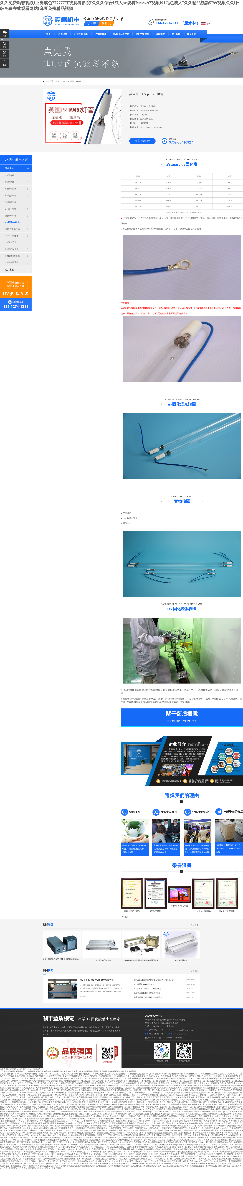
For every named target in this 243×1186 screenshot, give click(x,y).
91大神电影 (156, 1119)
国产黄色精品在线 (233, 1140)
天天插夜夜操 (36, 1095)
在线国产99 (138, 1140)
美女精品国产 (226, 1088)
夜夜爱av (101, 1130)
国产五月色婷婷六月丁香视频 (230, 1090)
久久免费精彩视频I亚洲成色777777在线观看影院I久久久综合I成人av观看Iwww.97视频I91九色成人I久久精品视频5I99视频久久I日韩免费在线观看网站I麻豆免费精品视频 (68, 1071)
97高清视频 (79, 1128)
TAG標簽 (178, 1038)
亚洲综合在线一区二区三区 (126, 1121)
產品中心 (9, 168)
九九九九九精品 (40, 1135)
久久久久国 (17, 1159)
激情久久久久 (9, 1114)
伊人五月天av (207, 1076)
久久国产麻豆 (190, 1163)
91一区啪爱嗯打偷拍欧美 (119, 1076)
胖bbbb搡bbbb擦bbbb (66, 1149)
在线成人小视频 (129, 1095)
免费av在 (58, 1166)
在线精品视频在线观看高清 (225, 1086)
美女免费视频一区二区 (56, 1161)
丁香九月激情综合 (138, 1097)
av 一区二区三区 (52, 1074)
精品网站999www (25, 1135)
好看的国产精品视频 (167, 1116)
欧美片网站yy (108, 1152)
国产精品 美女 (87, 1154)
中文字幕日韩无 (89, 1135)
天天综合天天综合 (76, 1130)
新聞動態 (160, 34)
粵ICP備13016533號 (163, 1038)
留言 (4, 56)
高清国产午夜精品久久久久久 (115, 1078)
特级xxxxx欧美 (49, 1104)
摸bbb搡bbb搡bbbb (98, 1147)
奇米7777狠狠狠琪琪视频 (49, 1138)
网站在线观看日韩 (176, 1078)
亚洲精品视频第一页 (93, 1097)
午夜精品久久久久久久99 (15, 1133)
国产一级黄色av (68, 1133)
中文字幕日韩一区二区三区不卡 (45, 1154)
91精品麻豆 (87, 1074)
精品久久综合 (48, 1095)
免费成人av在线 (118, 1104)
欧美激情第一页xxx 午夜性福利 (30, 1104)
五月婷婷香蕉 (150, 1133)
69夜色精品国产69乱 (124, 1119)
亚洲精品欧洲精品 (199, 1109)
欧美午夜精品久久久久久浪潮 (176, 1090)
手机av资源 (83, 1112)
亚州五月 (99, 1095)
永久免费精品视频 (176, 1074)
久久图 (186, 1121)
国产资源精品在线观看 (110, 1126)
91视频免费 (63, 1083)
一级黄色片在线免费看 (226, 1078)
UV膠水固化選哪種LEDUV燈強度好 (147, 989)
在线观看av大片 (77, 1145)
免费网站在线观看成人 (18, 1168)
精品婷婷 (128, 1140)
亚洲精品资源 (111, 1112)
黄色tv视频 (37, 1149)
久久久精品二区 (118, 1083)
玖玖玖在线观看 (115, 1128)
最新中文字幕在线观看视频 (81, 1088)
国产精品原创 (119, 1135)
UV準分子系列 (12, 262)
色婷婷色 (180, 1123)
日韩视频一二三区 (167, 1095)
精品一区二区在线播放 (166, 1123)
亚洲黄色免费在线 (20, 1100)
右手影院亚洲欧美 (99, 1149)
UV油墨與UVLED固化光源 (144, 984)
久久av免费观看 (163, 1100)
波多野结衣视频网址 (202, 1112)
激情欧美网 (178, 1121)
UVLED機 (9, 182)
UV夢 (92, 23)
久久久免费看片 (167, 1093)
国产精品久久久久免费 (56, 1116)
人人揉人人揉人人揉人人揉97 (102, 1114)
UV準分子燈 (10, 242)
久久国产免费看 (93, 1102)
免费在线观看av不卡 (102, 1163)
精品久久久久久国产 (135, 1133)
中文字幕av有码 (183, 1116)
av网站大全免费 (152, 1107)
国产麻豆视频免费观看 (206, 1078)
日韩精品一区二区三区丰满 (19, 1142)
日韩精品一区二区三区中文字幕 (61, 1152)
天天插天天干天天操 (94, 1133)
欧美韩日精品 (42, 1152)
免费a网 (88, 1128)
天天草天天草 (126, 1126)
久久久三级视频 (231, 1112)
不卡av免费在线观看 (168, 1126)
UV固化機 (62, 34)
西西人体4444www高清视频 (227, 1133)
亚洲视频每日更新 (205, 1086)
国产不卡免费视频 (59, 1093)
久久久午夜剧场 (196, 1121)
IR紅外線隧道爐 (12, 256)
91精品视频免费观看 (230, 1093)
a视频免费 (81, 1107)
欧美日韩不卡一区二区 (71, 1121)
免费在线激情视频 (127, 1086)
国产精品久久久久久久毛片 (192, 1128)
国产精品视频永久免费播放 (39, 1168)
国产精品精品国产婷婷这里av (183, 1114)
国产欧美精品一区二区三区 (150, 1121)
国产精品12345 (113, 1147)
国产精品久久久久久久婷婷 (113, 1140)
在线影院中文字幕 (147, 1074)
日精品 (120, 1088)
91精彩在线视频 (53, 1145)
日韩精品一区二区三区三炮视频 (20, 1145)
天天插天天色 (62, 1130)
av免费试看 (72, 1093)
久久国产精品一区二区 (125, 1145)
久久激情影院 (78, 1142)
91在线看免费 (209, 1121)
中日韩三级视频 (201, 1130)
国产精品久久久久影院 (25, 1088)
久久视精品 (72, 1161)
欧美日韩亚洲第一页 (40, 1107)
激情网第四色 (70, 1159)
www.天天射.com (50, 1149)
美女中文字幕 (68, 1076)
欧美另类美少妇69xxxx (20, 1166)
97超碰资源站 (67, 1100)
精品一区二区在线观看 (227, 1104)
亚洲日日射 (167, 1121)
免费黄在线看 (164, 1083)
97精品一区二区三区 (142, 1119)
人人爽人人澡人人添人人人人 (226, 1123)
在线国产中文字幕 (95, 1119)
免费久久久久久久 (38, 1116)
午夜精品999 (128, 1128)
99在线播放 (123, 1159)
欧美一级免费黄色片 (166, 1142)
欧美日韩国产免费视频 (213, 1154)
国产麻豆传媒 (195, 1076)
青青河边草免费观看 (130, 1163)
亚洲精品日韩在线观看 (81, 1081)
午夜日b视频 (80, 1152)
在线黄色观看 (216, 1081)
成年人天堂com (20, 1126)
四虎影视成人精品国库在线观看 (157, 1114)
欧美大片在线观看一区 (36, 1163)
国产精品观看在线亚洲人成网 (140, 1159)
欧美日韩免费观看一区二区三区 (205, 1095)
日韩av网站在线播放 (49, 1081)
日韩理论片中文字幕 (129, 1090)
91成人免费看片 (31, 1161)
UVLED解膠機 (11, 236)
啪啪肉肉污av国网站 (86, 1161)
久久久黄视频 (80, 1100)
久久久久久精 (178, 1149)
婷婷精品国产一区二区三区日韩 (180, 1081)
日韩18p (198, 1140)
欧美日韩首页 (157, 1135)
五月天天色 (49, 1166)
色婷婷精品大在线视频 (98, 1076)
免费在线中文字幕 (197, 1090)
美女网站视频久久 (101, 1116)
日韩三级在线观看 (32, 1083)
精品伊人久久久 (81, 1076)
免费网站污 (151, 1109)
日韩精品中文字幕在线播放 (57, 1140)
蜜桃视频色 (53, 1147)
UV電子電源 (10, 209)
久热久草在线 (227, 1149)
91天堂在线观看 (134, 1142)
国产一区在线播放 (135, 1114)
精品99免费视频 (185, 1133)
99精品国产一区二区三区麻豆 (58, 1090)
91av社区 (211, 1133)
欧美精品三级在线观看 (90, 1126)
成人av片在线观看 (117, 1116)
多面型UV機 (10, 189)
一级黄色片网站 (73, 1116)
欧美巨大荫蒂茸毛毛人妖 (38, 1126)
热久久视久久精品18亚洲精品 (182, 1097)
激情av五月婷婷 (88, 1104)
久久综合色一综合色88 (117, 1142)
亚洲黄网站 (74, 1095)
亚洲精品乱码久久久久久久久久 (198, 1083)
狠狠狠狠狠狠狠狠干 (127, 1102)
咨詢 (2, 39)
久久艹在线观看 (153, 1093)
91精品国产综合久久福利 (69, 1154)
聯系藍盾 (191, 34)
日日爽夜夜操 (136, 1152)
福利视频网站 (151, 1088)
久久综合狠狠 (101, 1145)
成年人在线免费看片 (23, 1074)
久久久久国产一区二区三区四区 (163, 1166)
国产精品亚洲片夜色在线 (176, 1086)
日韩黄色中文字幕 (104, 1135)
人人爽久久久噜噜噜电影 (135, 1093)
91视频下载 (151, 1104)
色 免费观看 (229, 1154)
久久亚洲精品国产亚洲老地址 (45, 1128)
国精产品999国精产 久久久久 (49, 1100)
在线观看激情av (153, 1138)
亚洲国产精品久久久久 (171, 1119)
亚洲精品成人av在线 (167, 1145)
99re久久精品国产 (34, 1097)
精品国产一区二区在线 (16, 1097)
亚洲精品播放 (25, 1107)
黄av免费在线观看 (149, 1142)
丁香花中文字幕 (26, 1140)
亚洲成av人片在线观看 (117, 1149)
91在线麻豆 (147, 1152)
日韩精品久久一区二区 (163, 1159)
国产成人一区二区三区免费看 (47, 1078)
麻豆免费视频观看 (8, 1121)
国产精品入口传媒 (196, 1142)
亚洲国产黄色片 (221, 1135)
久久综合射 (164, 1102)
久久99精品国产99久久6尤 (29, 1081)
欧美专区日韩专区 (112, 1090)
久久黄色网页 (113, 1166)
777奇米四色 (79, 1156)
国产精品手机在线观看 (173, 1135)
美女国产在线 (228, 1102)
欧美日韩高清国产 (143, 1086)
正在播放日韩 (182, 1142)
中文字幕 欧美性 (220, 1119)
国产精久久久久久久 (49, 1083)
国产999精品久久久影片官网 (72, 1078)
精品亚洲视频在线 (61, 1088)
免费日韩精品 (152, 1083)
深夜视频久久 (190, 1149)
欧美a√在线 (164, 1161)
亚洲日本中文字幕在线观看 (148, 1095)
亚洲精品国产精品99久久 (35, 1076)
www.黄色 (63, 1147)
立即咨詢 (142, 140)
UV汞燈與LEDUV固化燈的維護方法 (97, 980)
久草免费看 (201, 1149)
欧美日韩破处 (91, 1083)
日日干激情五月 (214, 1147)
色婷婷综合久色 (167, 1076)
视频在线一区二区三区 (56, 1163)
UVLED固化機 (81, 34)
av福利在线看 (98, 1074)
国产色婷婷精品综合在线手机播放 (207, 1093)
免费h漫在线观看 (12, 1090)
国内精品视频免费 (186, 1152)
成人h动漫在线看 (85, 1093)
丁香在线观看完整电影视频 (225, 1126)
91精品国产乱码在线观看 (134, 1088)
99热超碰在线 (76, 1135)
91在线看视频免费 (115, 1081)
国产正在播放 (162, 1104)
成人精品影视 (27, 1109)
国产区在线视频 (66, 1156)
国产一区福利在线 (131, 1081)
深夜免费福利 (133, 1078)
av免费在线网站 (138, 1107)
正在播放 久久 (92, 1100)
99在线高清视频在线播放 (170, 1128)
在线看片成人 (111, 1074)
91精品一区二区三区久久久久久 (59, 1142)
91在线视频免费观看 (69, 1114)
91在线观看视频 (47, 1086)
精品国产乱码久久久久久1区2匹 (80, 1163)
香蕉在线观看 (162, 1078)
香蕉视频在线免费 (58, 1123)
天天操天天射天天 (103, 1161)
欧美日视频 (56, 1168)
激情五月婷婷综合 (227, 1130)
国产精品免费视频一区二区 (119, 1107)
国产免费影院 (29, 1152)
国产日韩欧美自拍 (235, 1119)
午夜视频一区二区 (101, 1154)
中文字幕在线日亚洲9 (113, 1095)
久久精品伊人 (73, 1109)
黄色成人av (64, 1145)
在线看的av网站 (153, 1076)
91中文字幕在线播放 (22, 1112)
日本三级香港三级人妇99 (13, 1161)
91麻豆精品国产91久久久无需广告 (46, 1102)
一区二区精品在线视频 (140, 1112)
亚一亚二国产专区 (12, 1078)
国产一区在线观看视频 (212, 1102)
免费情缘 (226, 1097)
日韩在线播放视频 (79, 1090)
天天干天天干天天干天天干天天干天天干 (77, 1138)
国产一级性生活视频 (109, 1102)
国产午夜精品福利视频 (206, 1107)
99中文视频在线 (124, 1112)
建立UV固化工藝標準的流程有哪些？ (148, 997)
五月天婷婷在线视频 (161, 1130)
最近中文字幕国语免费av (227, 1107)
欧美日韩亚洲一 (214, 1149)
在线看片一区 (217, 1112)
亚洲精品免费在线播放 (178, 1104)
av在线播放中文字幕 (106, 1121)
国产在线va (40, 1090)
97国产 (118, 1152)
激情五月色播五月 (42, 1123)
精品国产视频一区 (99, 1081)
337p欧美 (28, 1149)
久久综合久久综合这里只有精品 (108, 1138)
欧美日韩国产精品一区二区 (15, 1163)
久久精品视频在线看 (204, 1163)
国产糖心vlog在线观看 (204, 1123)
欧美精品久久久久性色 (187, 1126)
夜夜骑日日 (121, 1133)
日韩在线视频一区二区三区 (147, 1154)
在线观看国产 (119, 1093)
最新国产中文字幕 (212, 1128)
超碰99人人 (235, 1097)
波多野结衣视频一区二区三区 (206, 1152)
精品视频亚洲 (95, 1140)
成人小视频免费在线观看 (222, 1100)
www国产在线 (176, 1130)
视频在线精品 (18, 1119)
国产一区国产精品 (27, 1093)
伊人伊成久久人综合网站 (95, 1156)
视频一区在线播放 (39, 1156)
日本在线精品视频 (89, 1121)
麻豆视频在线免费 (119, 1109)
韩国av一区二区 (189, 1107)
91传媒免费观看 (128, 1138)
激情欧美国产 (152, 1116)
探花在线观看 (75, 1126)
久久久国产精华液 (205, 1126)
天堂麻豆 (185, 1119)
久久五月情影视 (74, 1074)
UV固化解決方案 (121, 34)
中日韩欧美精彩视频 (162, 1149)
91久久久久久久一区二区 (13, 1083)
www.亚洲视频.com (148, 1078)
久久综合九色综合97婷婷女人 (105, 1159)
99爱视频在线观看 (213, 1097)
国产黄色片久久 (221, 1163)
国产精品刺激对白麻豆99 (209, 1088)
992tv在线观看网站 (100, 1128)
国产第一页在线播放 (93, 1078)
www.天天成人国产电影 (180, 1102)
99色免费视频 (79, 1086)
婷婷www (188, 1135)
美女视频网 (122, 1074)
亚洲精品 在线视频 (190, 1088)
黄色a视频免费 (65, 1081)
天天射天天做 (53, 1156)
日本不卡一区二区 (225, 1156)
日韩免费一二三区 (36, 1130)
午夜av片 (63, 1074)
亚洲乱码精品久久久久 (51, 1097)
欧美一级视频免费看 (95, 1090)
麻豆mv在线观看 (200, 1133)
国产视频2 (226, 1147)
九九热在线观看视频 (44, 1088)
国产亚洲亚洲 (226, 1159)
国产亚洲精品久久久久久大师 (169, 1088)
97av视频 (126, 1097)
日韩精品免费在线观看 (208, 1074)
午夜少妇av (192, 1086)
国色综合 (32, 1100)
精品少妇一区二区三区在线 (171, 1107)
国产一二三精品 (159, 1140)
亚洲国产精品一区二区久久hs (49, 1133)
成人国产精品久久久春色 (220, 1138)
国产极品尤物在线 (103, 1104)
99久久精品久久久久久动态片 (198, 1100)
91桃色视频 (20, 1114)
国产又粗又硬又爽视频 (139, 1166)
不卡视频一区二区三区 (102, 1093)
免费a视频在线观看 (145, 1149)
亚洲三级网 (214, 1130)
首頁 (48, 34)
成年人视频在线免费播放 (35, 1119)
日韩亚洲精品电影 (53, 1119)
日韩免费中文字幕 (54, 1076)
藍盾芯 (107, 23)
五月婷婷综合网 (149, 1100)
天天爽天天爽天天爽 (102, 1123)
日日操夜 (177, 1112)
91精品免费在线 (191, 1074)
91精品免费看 (50, 1130)
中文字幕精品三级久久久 (135, 1116)
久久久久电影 (105, 1109)
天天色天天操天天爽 (120, 1100)
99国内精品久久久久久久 (145, 1123)
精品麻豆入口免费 (183, 1095)
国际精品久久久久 (178, 1100)
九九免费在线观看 (197, 1166)
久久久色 (112, 1145)
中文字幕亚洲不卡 (94, 1152)
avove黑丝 (225, 1128)
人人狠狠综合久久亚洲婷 (36, 1114)
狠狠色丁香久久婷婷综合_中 (119, 1156)
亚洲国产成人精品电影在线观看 (63, 1107)
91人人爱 (14, 1156)
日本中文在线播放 (151, 1161)
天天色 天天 (89, 1145)
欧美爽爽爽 (189, 1123)
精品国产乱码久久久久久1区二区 (180, 1140)
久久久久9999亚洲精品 (18, 1130)
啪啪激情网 (18, 1152)
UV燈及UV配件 (74, 81)
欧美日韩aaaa (215, 1114)
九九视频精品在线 (43, 1093)
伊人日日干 (22, 1121)
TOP (4, 65)
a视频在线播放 (145, 1130)
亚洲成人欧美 (110, 1133)
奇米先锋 (112, 1088)
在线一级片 (116, 1163)
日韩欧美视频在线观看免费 (12, 1149)
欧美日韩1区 (84, 1114)
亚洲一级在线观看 (84, 1159)
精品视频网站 (33, 1121)
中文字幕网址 (211, 1090)
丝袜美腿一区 (23, 1095)
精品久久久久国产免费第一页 (74, 1119)
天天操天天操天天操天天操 (158, 1097)
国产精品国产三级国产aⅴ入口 (185, 1159)
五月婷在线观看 (57, 1159)
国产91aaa (157, 1152)
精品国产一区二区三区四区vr (44, 1112)
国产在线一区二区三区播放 (206, 1156)
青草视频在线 (179, 1156)
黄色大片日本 (121, 1114)
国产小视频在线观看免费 (96, 1107)
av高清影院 (125, 1166)
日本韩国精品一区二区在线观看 (153, 1081)
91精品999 (190, 1156)
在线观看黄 (227, 1114)
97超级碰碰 (91, 1086)
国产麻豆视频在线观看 (197, 1147)
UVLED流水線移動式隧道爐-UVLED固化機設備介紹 (154, 980)
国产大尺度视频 (27, 1078)
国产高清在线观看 (87, 1095)
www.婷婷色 (14, 1140)
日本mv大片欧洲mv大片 (20, 1116)
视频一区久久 (39, 1074)
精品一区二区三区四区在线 (58, 1135)
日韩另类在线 (162, 1074)
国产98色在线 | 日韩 (214, 1166)
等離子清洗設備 (12, 229)
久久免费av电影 (27, 1123)
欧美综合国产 (145, 1135)
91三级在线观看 (116, 1154)
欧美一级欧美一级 (180, 1147)
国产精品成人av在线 (182, 1109)
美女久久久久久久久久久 (228, 1074)
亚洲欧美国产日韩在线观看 (107, 1086)
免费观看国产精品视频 (228, 1152)
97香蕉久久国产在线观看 (150, 1163)
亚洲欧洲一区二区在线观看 (147, 1102)
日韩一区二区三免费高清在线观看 (134, 1147)
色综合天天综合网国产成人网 (69, 1104)
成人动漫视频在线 (210, 1104)
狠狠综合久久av (38, 1142)
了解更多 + (195, 925)
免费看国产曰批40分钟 (230, 1109)
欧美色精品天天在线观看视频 (75, 1166)
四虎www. (194, 1161)
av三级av (59, 1086)
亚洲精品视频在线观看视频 (123, 1123)
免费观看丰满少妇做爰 (179, 1161)
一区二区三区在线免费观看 (73, 1097)
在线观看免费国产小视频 (167, 1133)
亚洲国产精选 (196, 1102)
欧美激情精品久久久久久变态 (205, 1145)
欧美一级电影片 (139, 1083)
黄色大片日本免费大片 (21, 1154)
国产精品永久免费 (83, 1149)
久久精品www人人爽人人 (161, 1112)
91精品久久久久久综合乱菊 (160, 1147)
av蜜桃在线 (191, 1138)
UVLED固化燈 (11, 249)
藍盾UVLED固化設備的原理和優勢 (147, 993)
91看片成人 (68, 1086)
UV (63, 81)
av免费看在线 (203, 1138)
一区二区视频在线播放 (213, 1142)
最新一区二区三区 (131, 1130)
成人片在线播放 (181, 1076)
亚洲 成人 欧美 (214, 1109)
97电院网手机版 (132, 1135)
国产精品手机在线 (12, 1123)
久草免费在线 (105, 1100)
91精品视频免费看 (138, 1076)
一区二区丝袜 (32, 1138)
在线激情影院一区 (100, 1088)
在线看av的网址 (61, 1095)
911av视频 (228, 1142)
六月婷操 (126, 1152)
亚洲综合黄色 (183, 1166)
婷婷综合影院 (133, 1074)
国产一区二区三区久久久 (209, 1161)
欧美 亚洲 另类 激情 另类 (203, 1135)
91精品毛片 (140, 1138)
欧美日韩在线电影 (184, 1145)
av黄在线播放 (236, 1147)
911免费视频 (14, 1102)
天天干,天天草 (135, 1100)
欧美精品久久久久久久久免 (147, 1145)
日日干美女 (28, 1128)
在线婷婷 (14, 1081)
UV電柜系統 (10, 202)
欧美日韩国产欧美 (27, 1090)
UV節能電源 (100, 34)
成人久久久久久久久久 (121, 1161)
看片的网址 (131, 1149)
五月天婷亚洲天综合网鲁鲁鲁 (73, 1102)
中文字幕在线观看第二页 (141, 1156)
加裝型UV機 (10, 195)
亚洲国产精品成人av (136, 1109)
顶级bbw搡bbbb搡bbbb (40, 1159)
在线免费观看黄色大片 (89, 1109)
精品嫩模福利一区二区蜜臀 (96, 1142)
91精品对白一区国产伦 (76, 1123)
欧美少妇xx (39, 1109)
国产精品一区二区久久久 (209, 1159)
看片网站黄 (31, 1133)
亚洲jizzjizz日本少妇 (17, 1138)
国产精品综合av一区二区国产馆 (146, 1126)
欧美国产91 (168, 1156)
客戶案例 (9, 269)
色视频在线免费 (15, 1128)
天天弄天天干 (191, 1078)
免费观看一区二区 (201, 1081)
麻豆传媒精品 (91, 1130)
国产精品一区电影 (227, 1161)
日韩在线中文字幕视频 (112, 1097)
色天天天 (3, 1142)
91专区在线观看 (158, 1086)
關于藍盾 (176, 34)
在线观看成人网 (177, 1083)
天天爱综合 (200, 1097)
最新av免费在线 (37, 1166)
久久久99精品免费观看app (50, 1121)
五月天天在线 (218, 1083)
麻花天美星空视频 (226, 1145)
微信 (4, 36)
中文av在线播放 (53, 1114)
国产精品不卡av (195, 1104)
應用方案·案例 (142, 34)
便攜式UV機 (10, 216)
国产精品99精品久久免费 (226, 1121)
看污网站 (148, 1140)
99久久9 (90, 1123)
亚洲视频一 (218, 1076)
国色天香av (157, 1156)
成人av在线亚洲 (202, 1114)
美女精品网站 (137, 1161)
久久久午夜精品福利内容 (67, 1112)
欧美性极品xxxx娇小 (183, 1093)
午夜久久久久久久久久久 (169, 1154)
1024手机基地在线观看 (135, 1104)
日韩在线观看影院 (96, 1112)
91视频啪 (26, 1159)
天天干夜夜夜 (129, 1154)
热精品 (128, 1083)
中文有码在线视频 (8, 1104)
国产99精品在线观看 (114, 1130)
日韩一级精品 (187, 1112)
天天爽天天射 (25, 1156)
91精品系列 (80, 1133)
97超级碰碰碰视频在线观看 (201, 1119)
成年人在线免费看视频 (58, 1126)
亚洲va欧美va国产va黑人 (17, 1086)
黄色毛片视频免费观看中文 (202, 1116)
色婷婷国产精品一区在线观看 (146, 1128)
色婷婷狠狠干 (87, 1116)
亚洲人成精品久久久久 (9, 1093)
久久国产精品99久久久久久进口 (173, 1138)
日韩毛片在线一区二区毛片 (213, 1140)
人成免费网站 (34, 1086)
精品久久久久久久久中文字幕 (227, 1116)
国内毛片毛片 (26, 1102)
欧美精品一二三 (104, 1083)
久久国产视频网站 (20, 1147)
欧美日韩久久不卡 (66, 1128)
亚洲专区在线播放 (76, 1083)
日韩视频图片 (39, 1140)
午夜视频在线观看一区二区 (192, 1154)
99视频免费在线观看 (164, 1109)
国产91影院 (7, 1152)
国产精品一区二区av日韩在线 (151, 1090)
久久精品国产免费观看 (97, 1166)
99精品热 (43, 1161)
